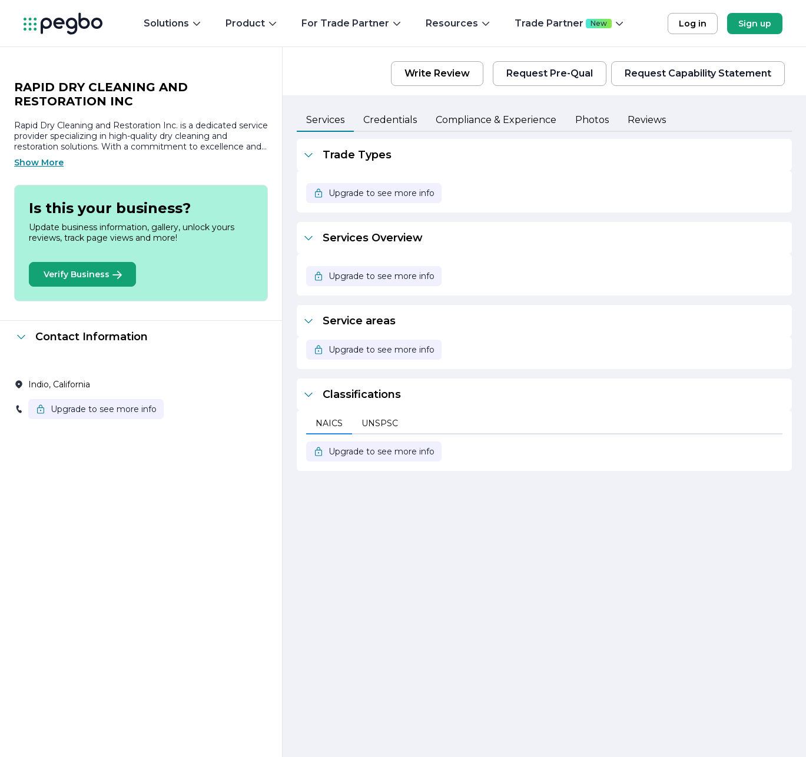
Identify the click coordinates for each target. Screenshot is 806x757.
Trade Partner (570, 23)
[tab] (325, 120)
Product (251, 23)
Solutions (173, 23)
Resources (458, 23)
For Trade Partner (351, 23)
